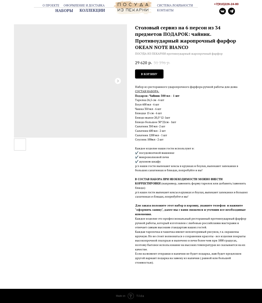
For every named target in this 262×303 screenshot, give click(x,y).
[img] (231, 11)
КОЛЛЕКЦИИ (92, 10)
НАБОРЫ (64, 10)
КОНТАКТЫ (165, 10)
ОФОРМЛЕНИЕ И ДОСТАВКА (84, 5)
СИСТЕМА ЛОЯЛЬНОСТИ (175, 5)
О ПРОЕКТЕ (51, 5)
